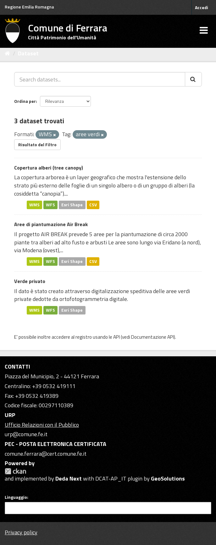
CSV (93, 205)
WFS (50, 205)
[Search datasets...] (99, 79)
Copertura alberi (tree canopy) (48, 167)
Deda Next (68, 478)
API (116, 337)
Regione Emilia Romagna (29, 6)
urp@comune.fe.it (26, 434)
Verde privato (29, 281)
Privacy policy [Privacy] (21, 532)
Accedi (201, 7)
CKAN (15, 471)
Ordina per (25, 101)
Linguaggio (16, 497)
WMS (34, 205)
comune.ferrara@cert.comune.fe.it (45, 453)
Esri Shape (72, 205)
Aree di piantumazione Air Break (51, 224)
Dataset (28, 53)
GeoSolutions (168, 478)
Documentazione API (152, 337)
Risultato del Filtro (37, 144)
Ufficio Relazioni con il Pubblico (42, 424)
